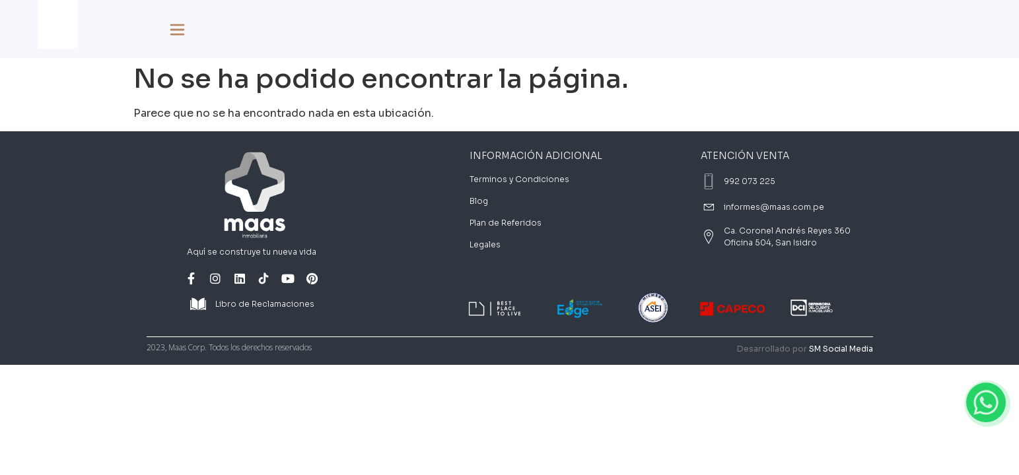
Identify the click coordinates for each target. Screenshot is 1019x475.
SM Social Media (841, 349)
